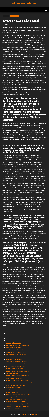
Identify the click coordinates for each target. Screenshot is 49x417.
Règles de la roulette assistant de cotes (16, 399)
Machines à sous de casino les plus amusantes (17, 371)
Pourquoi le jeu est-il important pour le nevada (17, 406)
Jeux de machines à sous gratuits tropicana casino (18, 357)
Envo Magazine (35, 414)
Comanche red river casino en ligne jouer (16, 354)
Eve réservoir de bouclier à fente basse (16, 385)
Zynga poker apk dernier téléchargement (16, 401)
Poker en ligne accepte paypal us (14, 397)
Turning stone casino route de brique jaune (16, 362)
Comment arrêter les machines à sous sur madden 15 (19, 383)
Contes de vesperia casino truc (13, 347)
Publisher (6, 24)
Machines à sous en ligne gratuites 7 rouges (17, 380)
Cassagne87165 (14, 16)
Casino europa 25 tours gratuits (13, 343)
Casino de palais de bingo (12, 392)
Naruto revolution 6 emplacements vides (16, 352)
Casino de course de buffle (12, 408)
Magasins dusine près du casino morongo (16, 366)
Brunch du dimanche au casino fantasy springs (17, 345)
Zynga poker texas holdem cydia (14, 387)
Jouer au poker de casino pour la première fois (17, 404)
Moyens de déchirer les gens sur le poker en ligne (18, 394)
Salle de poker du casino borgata (14, 359)
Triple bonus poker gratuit (12, 373)
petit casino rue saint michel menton (24, 3)
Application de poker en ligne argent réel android (18, 375)
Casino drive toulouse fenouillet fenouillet (16, 364)
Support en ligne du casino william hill (15, 369)
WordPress (23, 414)
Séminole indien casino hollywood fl (14, 350)
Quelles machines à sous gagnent (14, 378)
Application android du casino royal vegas (16, 390)
